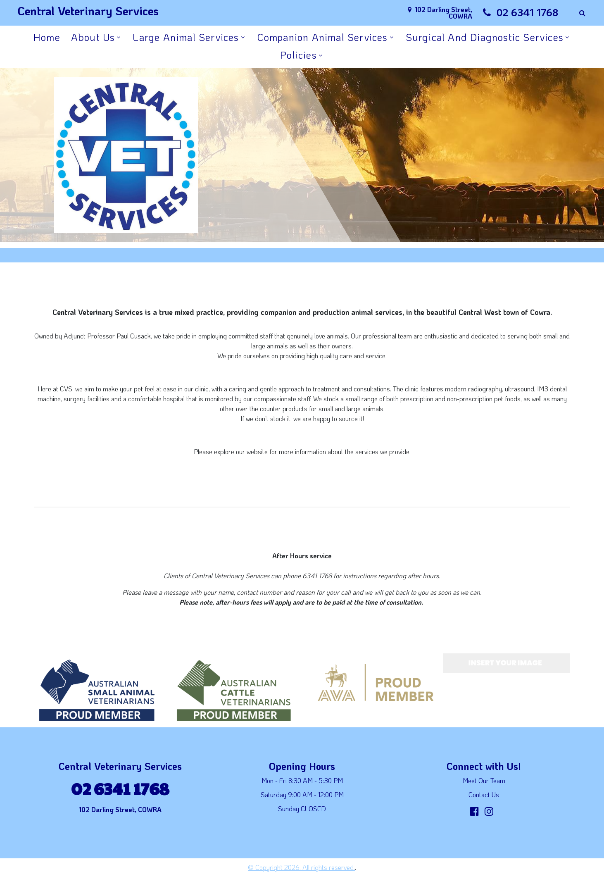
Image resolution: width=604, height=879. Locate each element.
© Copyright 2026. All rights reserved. (301, 867)
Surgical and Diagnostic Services (485, 37)
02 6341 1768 (527, 12)
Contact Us (483, 794)
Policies (298, 54)
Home (46, 37)
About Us (93, 37)
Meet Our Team (484, 780)
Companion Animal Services (322, 37)
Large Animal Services (186, 37)
